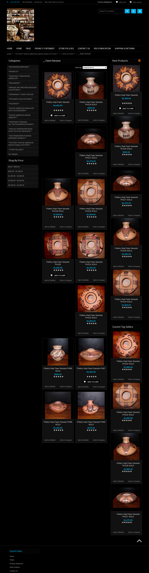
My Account (38, 2)
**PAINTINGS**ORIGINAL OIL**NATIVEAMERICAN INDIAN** (21, 123)
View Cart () (137, 2)
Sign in (47, 2)
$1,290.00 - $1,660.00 (16, 176)
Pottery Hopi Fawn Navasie (57, 102)
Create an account (57, 2)
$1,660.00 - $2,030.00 (16, 181)
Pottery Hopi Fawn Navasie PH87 (91, 368)
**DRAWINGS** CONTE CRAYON (21, 94)
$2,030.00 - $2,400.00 (16, 185)
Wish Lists (122, 2)
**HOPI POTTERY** (68, 54)
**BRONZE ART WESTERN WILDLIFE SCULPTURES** (23, 89)
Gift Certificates (27, 2)
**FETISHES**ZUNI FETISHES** (21, 99)
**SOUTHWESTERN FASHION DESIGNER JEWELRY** (20, 137)
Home (9, 54)
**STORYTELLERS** (16, 150)
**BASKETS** (14, 72)
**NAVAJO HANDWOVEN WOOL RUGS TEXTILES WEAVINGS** (21, 130)
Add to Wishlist (49, 120)
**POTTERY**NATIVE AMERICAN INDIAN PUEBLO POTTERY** (36, 54)
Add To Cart (58, 115)
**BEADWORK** (15, 83)
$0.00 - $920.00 (14, 167)
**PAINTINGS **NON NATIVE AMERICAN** (19, 77)
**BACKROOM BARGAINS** (19, 67)
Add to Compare (66, 120)
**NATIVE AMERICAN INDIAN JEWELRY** (20, 116)
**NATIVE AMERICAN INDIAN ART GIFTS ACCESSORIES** (21, 109)
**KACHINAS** (14, 104)
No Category (13, 154)
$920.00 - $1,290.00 (15, 171)
